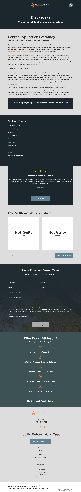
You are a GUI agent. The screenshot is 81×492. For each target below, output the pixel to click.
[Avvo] (40, 427)
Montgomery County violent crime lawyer (20, 51)
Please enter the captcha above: (17, 316)
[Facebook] (45, 427)
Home (40, 450)
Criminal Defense (40, 457)
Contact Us (40, 464)
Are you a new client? (14, 292)
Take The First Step (40, 441)
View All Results (64, 255)
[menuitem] (40, 125)
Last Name (44, 282)
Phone (10, 287)
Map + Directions (40, 477)
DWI (40, 454)
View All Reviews (40, 198)
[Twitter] (36, 427)
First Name (11, 282)
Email (42, 287)
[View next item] (42, 191)
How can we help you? (14, 297)
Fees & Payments (40, 461)
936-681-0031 (40, 422)
